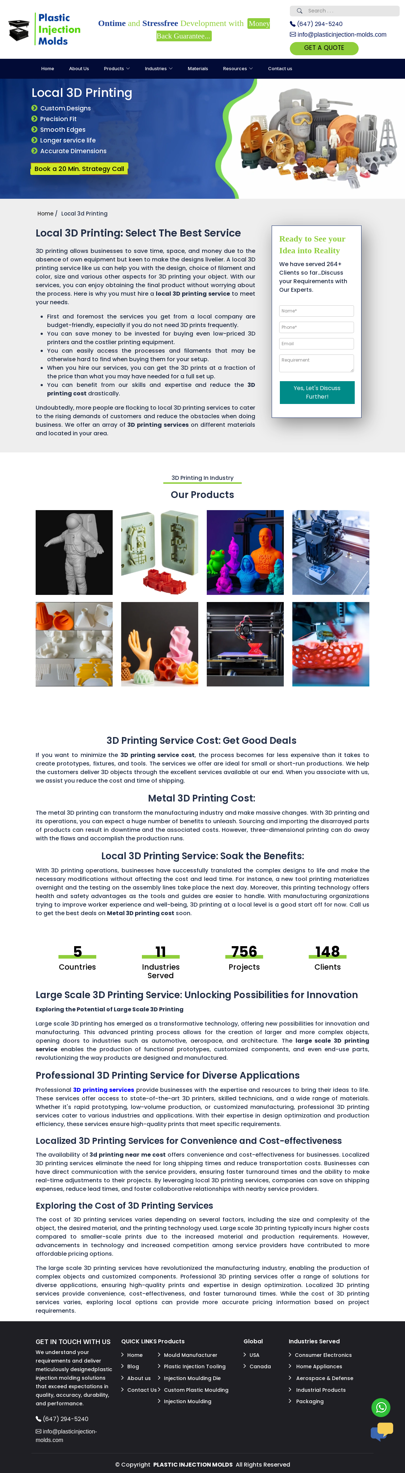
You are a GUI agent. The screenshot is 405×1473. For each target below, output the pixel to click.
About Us (79, 69)
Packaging (306, 1397)
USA (251, 1355)
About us (136, 1376)
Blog (130, 1365)
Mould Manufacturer (187, 1355)
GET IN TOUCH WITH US (73, 1342)
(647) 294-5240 (316, 24)
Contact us (280, 69)
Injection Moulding (184, 1397)
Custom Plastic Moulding (193, 1387)
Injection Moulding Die (189, 1376)
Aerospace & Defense (321, 1376)
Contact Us (139, 1387)
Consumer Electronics (320, 1355)
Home (47, 69)
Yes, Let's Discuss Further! (317, 393)
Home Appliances (315, 1365)
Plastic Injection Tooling (192, 1365)
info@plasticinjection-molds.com (340, 34)
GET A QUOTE (328, 48)
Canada (257, 1365)
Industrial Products (317, 1387)
